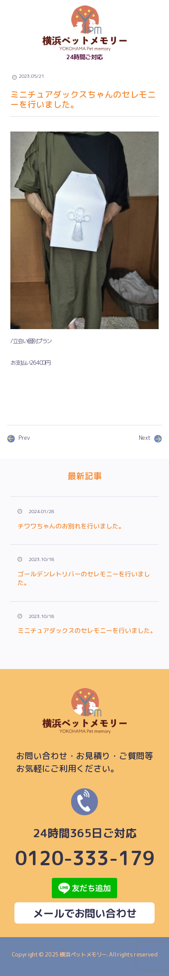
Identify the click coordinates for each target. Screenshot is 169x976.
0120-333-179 (85, 828)
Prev (18, 438)
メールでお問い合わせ (85, 913)
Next (150, 438)
